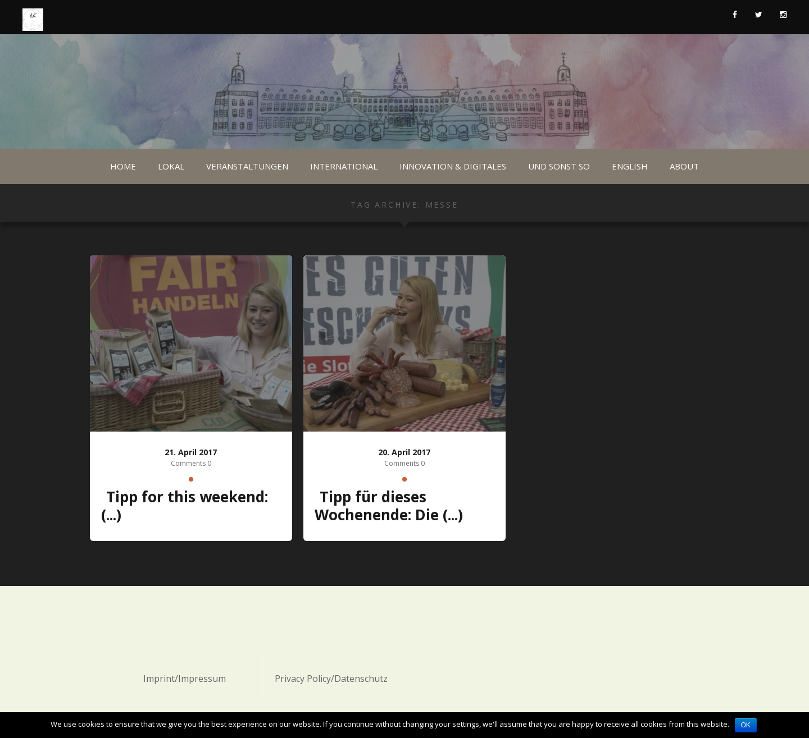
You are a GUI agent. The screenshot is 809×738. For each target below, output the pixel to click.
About (684, 166)
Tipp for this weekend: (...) (184, 506)
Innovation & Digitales (452, 166)
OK (746, 725)
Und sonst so (559, 166)
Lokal (171, 166)
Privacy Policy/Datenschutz (331, 678)
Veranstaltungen (247, 166)
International (344, 166)
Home (123, 166)
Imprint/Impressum (184, 678)
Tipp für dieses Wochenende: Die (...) (389, 506)
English (630, 166)
